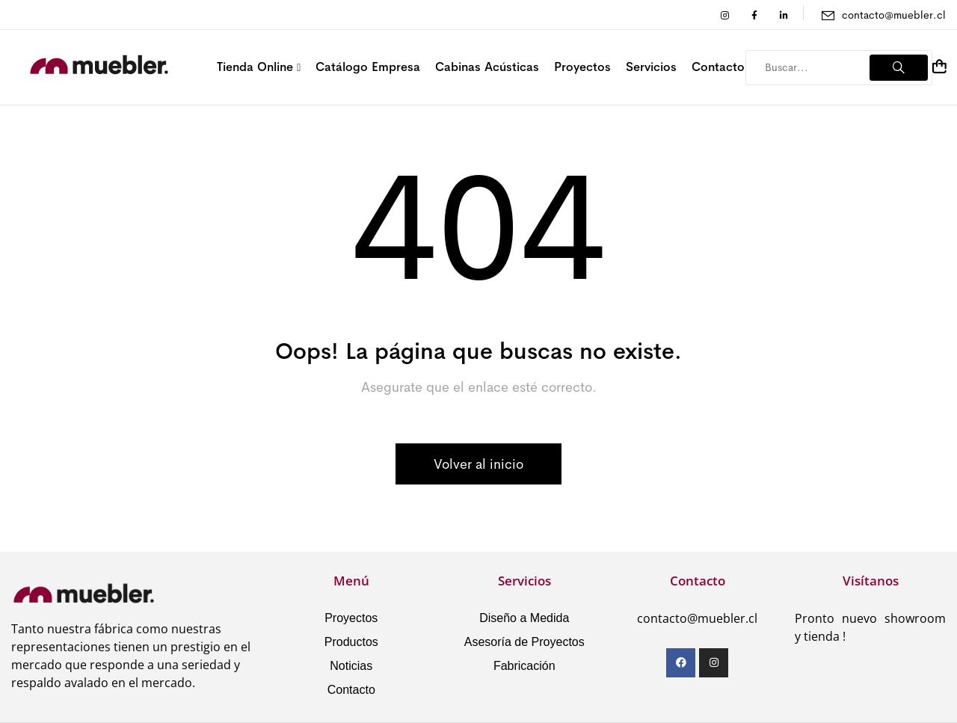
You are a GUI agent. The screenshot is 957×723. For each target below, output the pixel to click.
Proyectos (351, 618)
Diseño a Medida (524, 618)
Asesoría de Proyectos (524, 642)
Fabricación (524, 665)
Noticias (351, 665)
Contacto (351, 689)
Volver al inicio (478, 464)
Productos (351, 642)
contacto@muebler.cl (894, 15)
